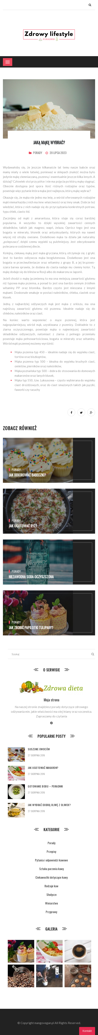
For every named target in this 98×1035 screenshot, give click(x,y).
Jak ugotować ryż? (23, 525)
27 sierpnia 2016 (36, 755)
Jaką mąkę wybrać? (49, 142)
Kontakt (87, 1030)
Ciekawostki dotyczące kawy (51, 877)
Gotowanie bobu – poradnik (45, 786)
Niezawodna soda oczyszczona (31, 576)
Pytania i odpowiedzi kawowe (51, 860)
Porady (37, 152)
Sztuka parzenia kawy (51, 869)
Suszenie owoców (39, 749)
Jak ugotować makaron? (43, 768)
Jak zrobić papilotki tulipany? (31, 627)
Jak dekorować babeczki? (27, 474)
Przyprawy (51, 912)
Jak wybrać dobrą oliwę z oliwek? (49, 805)
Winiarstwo (51, 903)
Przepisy (51, 851)
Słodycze (51, 894)
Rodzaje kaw (51, 886)
